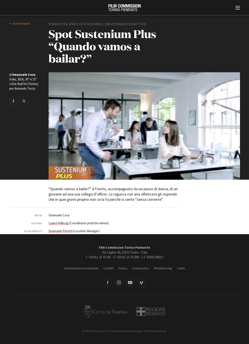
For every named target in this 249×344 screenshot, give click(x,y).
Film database (21, 23)
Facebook (108, 282)
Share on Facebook (13, 100)
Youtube (130, 282)
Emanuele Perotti (61, 231)
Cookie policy (140, 268)
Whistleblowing (163, 268)
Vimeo (141, 282)
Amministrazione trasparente (81, 268)
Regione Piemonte (151, 311)
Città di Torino (105, 311)
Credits (181, 268)
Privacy (122, 268)
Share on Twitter (24, 100)
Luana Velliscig (59, 223)
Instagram (119, 282)
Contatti (108, 268)
